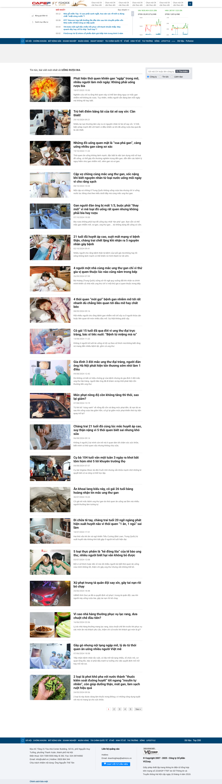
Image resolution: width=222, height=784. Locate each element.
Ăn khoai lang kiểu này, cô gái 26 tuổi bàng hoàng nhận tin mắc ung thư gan (103, 490)
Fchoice (189, 41)
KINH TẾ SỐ (135, 41)
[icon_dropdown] (190, 4)
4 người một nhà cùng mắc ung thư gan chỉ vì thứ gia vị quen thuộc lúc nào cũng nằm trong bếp (108, 270)
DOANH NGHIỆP (69, 41)
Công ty (153, 77)
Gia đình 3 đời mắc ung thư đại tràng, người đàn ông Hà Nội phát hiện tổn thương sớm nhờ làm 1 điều (107, 365)
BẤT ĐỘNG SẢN (54, 41)
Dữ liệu (180, 41)
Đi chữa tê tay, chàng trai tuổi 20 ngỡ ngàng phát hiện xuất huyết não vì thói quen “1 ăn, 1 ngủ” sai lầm (108, 523)
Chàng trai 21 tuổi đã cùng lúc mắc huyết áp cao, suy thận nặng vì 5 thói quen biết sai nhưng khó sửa (108, 430)
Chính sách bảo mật (39, 781)
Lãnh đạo (178, 77)
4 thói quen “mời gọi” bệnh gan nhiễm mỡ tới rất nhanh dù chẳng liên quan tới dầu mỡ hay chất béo (107, 303)
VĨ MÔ (126, 41)
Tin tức (165, 77)
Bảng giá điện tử (39, 16)
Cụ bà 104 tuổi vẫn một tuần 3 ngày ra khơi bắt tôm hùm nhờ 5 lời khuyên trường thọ (106, 459)
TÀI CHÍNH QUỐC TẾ (113, 41)
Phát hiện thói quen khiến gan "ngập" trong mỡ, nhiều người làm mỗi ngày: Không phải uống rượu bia (106, 82)
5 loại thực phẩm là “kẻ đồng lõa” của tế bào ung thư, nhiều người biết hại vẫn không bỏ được (107, 553)
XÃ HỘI (29, 41)
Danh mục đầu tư (39, 22)
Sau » (138, 709)
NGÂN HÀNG (83, 41)
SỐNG (157, 41)
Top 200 (197, 740)
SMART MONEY (97, 41)
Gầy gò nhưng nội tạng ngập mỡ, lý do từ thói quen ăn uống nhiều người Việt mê (105, 647)
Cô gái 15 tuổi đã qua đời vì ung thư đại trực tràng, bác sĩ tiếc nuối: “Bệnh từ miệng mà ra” (105, 332)
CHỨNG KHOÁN (39, 41)
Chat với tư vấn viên (116, 764)
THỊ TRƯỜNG (147, 41)
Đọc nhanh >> (123, 10)
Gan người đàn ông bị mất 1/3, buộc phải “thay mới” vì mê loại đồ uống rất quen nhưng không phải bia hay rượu (106, 209)
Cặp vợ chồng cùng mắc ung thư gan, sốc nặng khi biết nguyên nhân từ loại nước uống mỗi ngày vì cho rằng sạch (108, 177)
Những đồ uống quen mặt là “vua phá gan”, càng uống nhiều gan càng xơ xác (107, 144)
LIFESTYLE (165, 41)
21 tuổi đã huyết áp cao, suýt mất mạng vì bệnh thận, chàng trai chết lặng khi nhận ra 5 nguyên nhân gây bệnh (107, 240)
